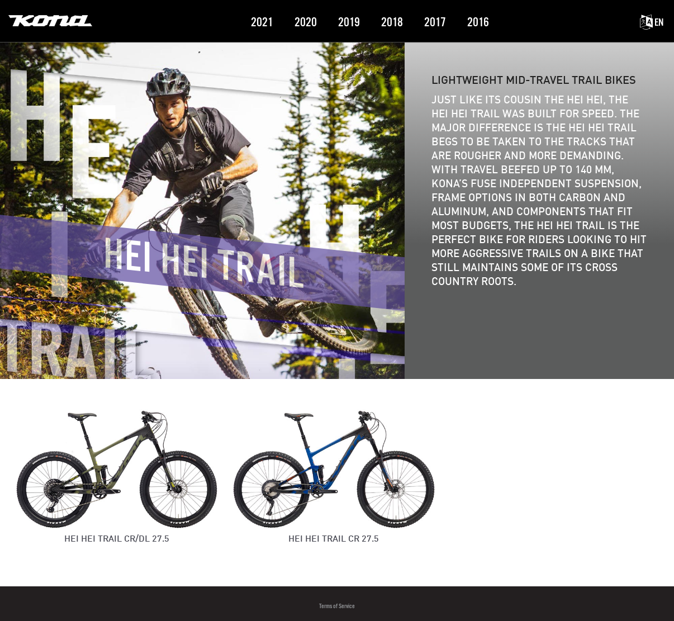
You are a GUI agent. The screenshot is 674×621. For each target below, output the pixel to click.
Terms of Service (337, 606)
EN (651, 23)
